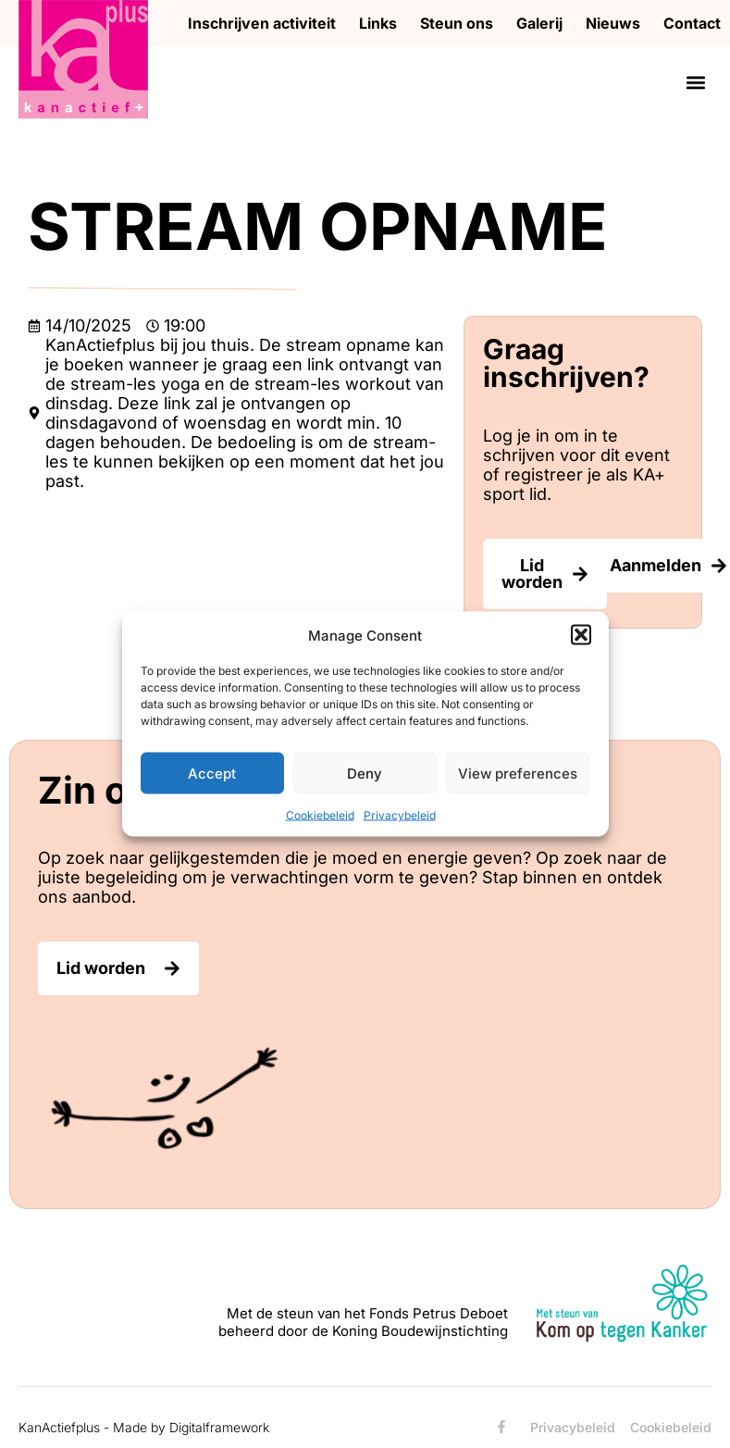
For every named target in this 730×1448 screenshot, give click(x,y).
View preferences (517, 772)
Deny (364, 772)
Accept (212, 772)
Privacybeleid (400, 815)
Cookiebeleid (320, 815)
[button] (581, 635)
